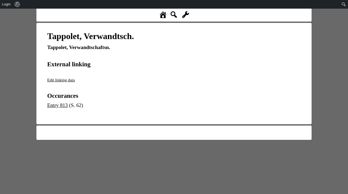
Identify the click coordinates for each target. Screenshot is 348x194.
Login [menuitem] (6, 4)
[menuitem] (17, 4)
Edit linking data (61, 80)
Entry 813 (57, 105)
